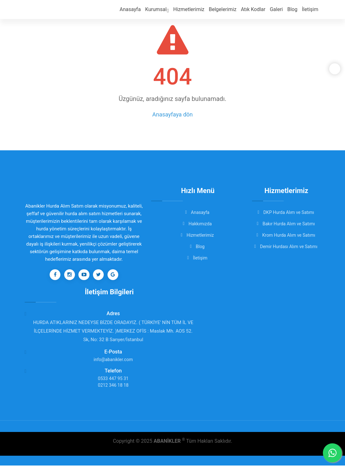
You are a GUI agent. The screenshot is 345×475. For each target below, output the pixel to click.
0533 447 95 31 (113, 388)
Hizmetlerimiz (194, 13)
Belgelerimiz (226, 13)
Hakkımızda (198, 223)
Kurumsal (163, 13)
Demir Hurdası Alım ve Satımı (286, 246)
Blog (293, 13)
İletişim (310, 13)
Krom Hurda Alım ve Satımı (286, 235)
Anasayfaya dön (172, 114)
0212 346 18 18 (113, 394)
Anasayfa (138, 13)
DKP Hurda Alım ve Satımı (286, 212)
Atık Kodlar (256, 13)
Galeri (278, 13)
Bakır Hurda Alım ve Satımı (286, 223)
